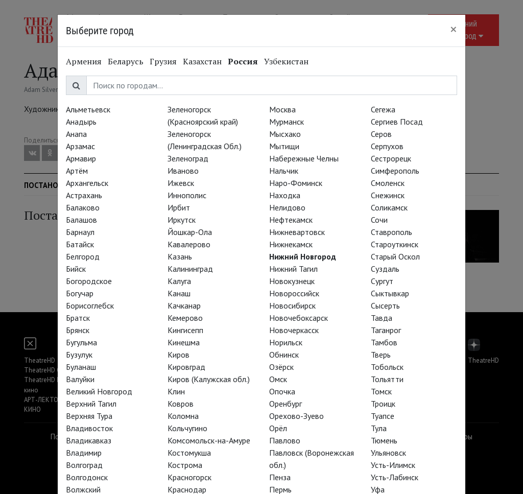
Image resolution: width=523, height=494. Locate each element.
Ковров (181, 403)
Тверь (381, 354)
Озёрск (281, 367)
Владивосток (89, 428)
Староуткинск (394, 244)
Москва (282, 109)
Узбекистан (286, 61)
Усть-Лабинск (394, 477)
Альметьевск (88, 109)
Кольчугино (187, 428)
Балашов (81, 220)
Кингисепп (185, 330)
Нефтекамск (291, 220)
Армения (84, 61)
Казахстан (202, 61)
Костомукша (189, 453)
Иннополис (187, 195)
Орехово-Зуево (296, 416)
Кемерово (185, 318)
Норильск (285, 342)
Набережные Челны (304, 158)
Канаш (179, 293)
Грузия (163, 61)
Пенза (280, 477)
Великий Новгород (99, 391)
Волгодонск (87, 477)
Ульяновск (388, 453)
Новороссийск (294, 293)
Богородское (89, 281)
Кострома (185, 465)
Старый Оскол (395, 256)
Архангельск (87, 183)
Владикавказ (88, 440)
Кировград (186, 367)
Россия (243, 61)
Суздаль (385, 269)
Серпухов (387, 146)
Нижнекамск (291, 244)
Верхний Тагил (91, 403)
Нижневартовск (297, 232)
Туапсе (382, 416)
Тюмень (384, 440)
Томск (381, 391)
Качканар (184, 305)
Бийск (76, 269)
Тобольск (387, 367)
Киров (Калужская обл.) (209, 379)
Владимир (84, 453)
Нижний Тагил (293, 269)
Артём (77, 171)
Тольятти (387, 379)
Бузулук (79, 354)
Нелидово (287, 207)
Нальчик (283, 171)
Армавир (81, 158)
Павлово (284, 440)
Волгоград (84, 465)
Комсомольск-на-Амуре (209, 440)
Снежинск (388, 195)
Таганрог (386, 330)
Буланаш (81, 367)
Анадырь (81, 121)
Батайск (80, 244)
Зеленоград (188, 158)
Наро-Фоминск (295, 183)
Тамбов (384, 342)
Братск (78, 318)
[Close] (453, 29)
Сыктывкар (390, 293)
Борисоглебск (90, 305)
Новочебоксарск (298, 318)
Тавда (381, 318)
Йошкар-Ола (190, 232)
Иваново (183, 171)
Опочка (282, 391)
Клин (176, 391)
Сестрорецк (391, 158)
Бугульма (81, 342)
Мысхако (285, 134)
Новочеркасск (294, 330)
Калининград (190, 269)
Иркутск (182, 220)
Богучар (79, 293)
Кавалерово (189, 244)
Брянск (77, 330)
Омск (278, 379)
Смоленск (388, 183)
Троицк (383, 403)
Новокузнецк (292, 281)
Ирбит (179, 207)
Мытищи (284, 146)
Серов (381, 134)
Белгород (83, 256)
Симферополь (395, 171)
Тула (379, 428)
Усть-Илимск (393, 465)
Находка (284, 195)
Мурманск (286, 121)
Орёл (278, 428)
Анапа (76, 134)
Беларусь (126, 61)
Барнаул (80, 232)
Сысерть (385, 305)
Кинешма (184, 342)
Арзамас (80, 146)
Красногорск (189, 477)
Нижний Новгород (302, 256)
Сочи (379, 220)
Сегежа (383, 109)
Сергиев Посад (397, 121)
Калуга (179, 281)
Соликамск (389, 207)
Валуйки (80, 379)
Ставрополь (391, 232)
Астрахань (84, 195)
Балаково (83, 207)
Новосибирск (292, 305)
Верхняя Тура (89, 416)
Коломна (183, 416)
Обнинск (284, 354)
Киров (178, 354)
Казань (180, 256)
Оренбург (285, 403)
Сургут (382, 281)
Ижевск (181, 183)
